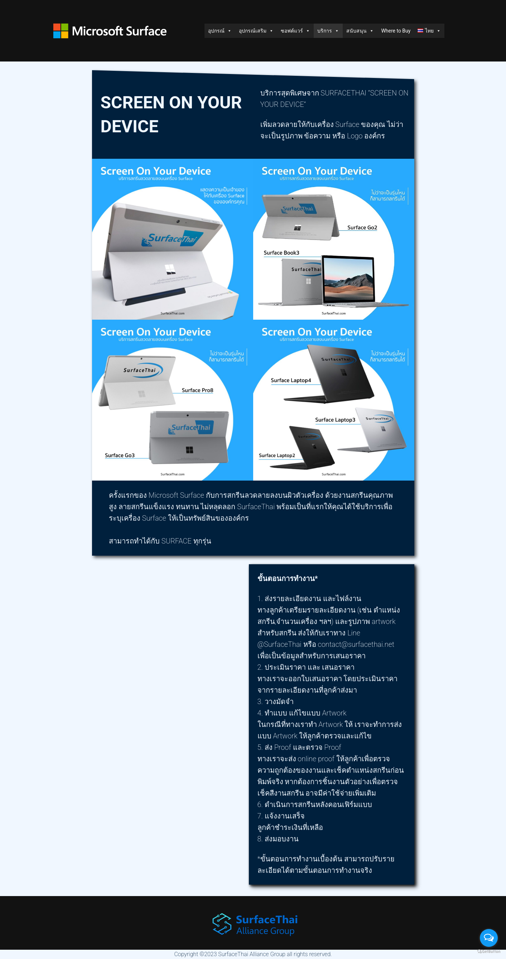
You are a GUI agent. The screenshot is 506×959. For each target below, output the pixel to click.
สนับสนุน (360, 31)
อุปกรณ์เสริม (256, 31)
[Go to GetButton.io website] (488, 951)
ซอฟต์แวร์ (295, 31)
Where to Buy (395, 31)
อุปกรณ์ (220, 31)
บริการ (328, 31)
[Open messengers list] (489, 938)
